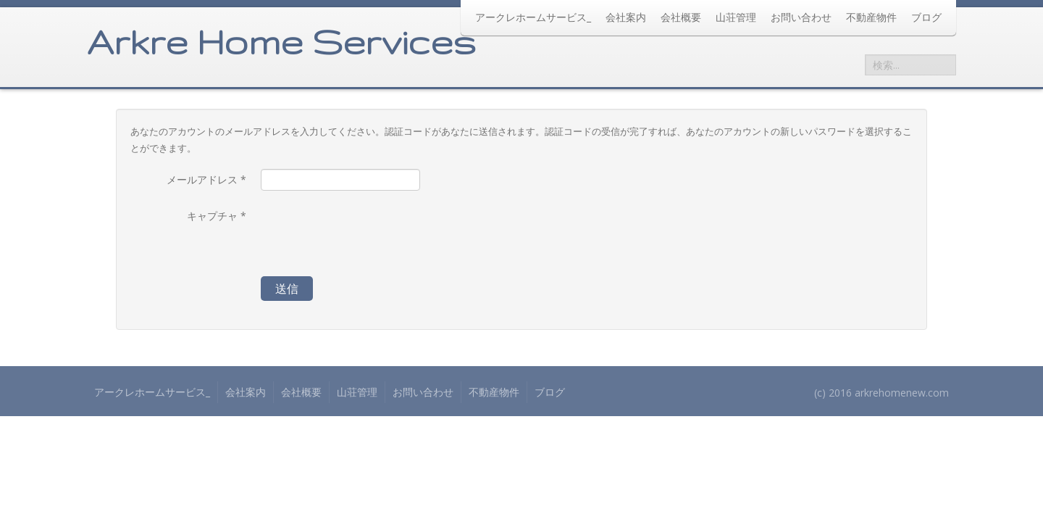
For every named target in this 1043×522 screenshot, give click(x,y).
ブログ (926, 17)
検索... (865, 54)
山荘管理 (736, 17)
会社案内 (626, 17)
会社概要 (681, 17)
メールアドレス (206, 179)
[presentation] (371, 233)
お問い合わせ (801, 17)
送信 (286, 289)
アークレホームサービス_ (533, 17)
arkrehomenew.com (902, 392)
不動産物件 (871, 17)
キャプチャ (216, 216)
